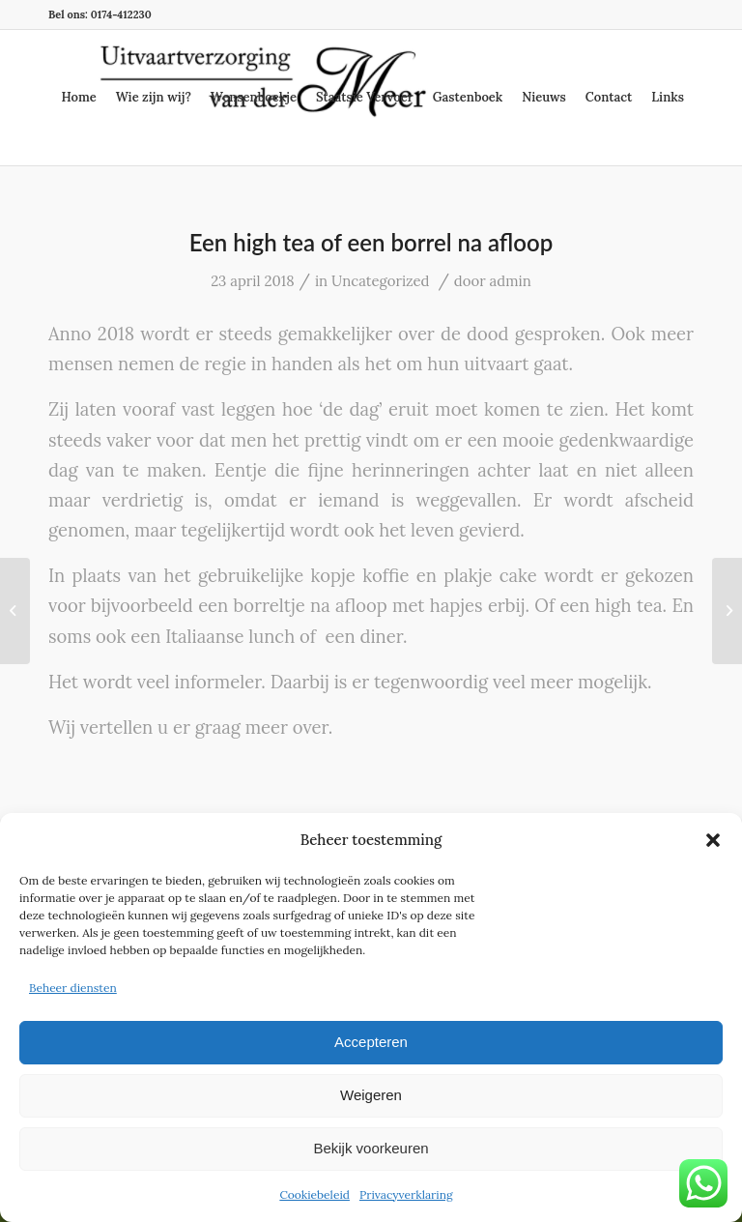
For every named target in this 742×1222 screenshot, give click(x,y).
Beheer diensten (73, 987)
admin (510, 281)
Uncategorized (380, 281)
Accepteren (371, 1041)
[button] (713, 840)
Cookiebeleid (314, 1194)
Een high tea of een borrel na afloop (371, 242)
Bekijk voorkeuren (370, 1148)
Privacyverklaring (406, 1194)
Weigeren (371, 1095)
